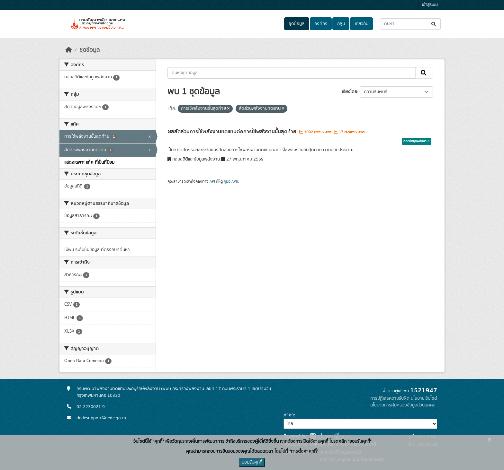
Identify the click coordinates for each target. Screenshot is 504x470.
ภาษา (289, 415)
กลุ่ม (341, 24)
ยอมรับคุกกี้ (252, 462)
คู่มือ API (230, 181)
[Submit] (434, 24)
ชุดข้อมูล (296, 24)
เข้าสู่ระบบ (430, 5)
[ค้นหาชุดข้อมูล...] (410, 24)
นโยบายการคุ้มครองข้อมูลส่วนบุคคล (403, 405)
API (212, 181)
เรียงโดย (349, 92)
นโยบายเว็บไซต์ (424, 398)
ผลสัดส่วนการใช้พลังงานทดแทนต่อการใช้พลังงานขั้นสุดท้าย (232, 131)
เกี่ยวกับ (361, 24)
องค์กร (320, 24)
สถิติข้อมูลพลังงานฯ (416, 141)
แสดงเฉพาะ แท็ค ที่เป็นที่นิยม (89, 162)
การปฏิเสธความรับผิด (390, 398)
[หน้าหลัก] (69, 50)
